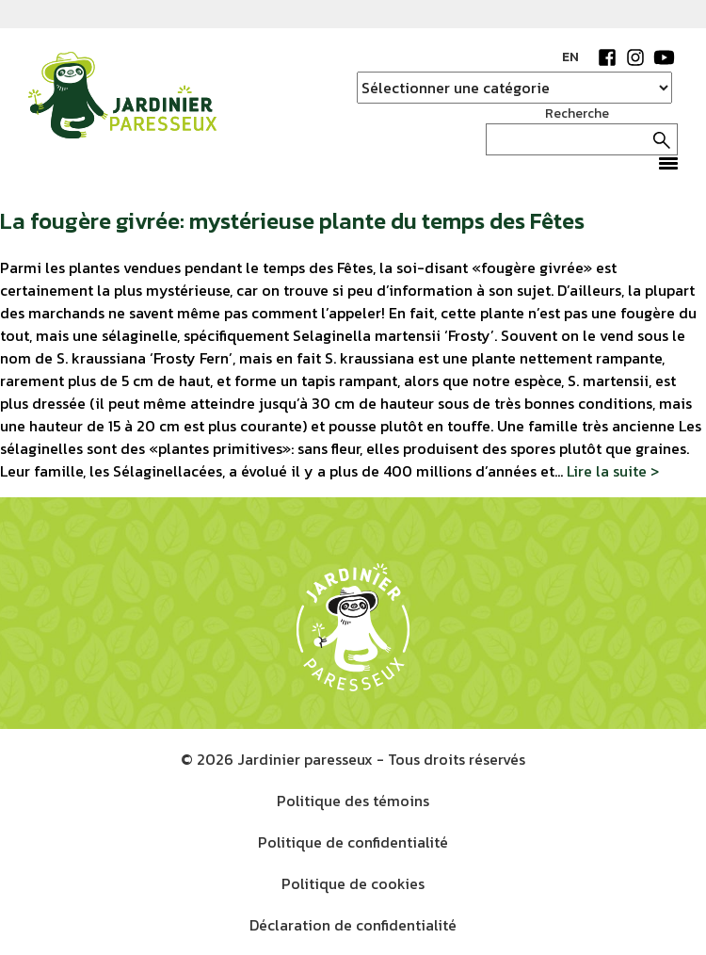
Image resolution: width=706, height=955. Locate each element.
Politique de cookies (353, 883)
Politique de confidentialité (353, 842)
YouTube (664, 57)
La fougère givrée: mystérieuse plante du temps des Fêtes (292, 220)
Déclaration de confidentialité (353, 925)
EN (570, 57)
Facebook (607, 57)
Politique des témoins (353, 800)
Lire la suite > (613, 471)
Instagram (635, 57)
